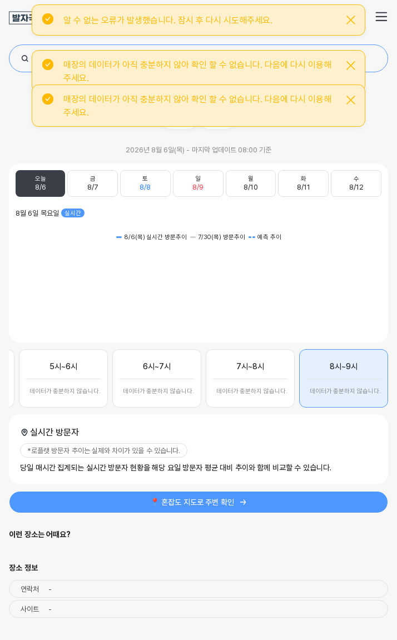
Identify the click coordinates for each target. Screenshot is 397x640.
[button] (381, 16)
